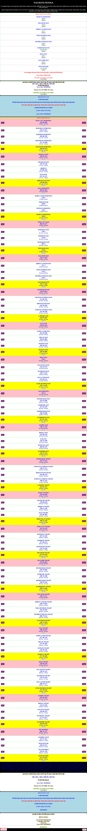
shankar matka (10, 762)
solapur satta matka (63, 767)
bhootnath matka (53, 763)
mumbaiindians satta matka (6, 768)
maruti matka (54, 762)
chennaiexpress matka (45, 763)
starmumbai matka (18, 764)
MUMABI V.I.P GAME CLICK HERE (43, 78)
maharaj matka (60, 762)
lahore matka (67, 763)
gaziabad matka (31, 763)
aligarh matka (25, 764)
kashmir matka (82, 764)
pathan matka (48, 762)
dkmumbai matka (3, 765)
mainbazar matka (17, 765)
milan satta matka (70, 768)
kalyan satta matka (13, 770)
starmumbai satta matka (25, 769)
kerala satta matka (39, 765)
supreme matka (38, 764)
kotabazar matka (32, 765)
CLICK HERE (43, 79)
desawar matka (79, 762)
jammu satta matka (77, 769)
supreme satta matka (51, 769)
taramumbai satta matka (81, 767)
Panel (84, 122)
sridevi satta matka (55, 765)
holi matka (78, 763)
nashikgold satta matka (48, 770)
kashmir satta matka (30, 770)
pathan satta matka (14, 767)
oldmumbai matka (25, 765)
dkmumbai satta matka (38, 770)
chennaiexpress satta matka (34, 768)
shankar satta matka (47, 765)
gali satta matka (77, 765)
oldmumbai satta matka (66, 770)
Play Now (43, 125)
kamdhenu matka (52, 764)
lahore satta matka (63, 768)
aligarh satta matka (34, 769)
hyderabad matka (31, 764)
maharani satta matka (46, 767)
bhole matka (64, 764)
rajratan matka (84, 763)
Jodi (3, 122)
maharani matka (73, 762)
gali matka (32, 762)
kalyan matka (69, 764)
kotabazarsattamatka (75, 770)
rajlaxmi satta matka (16, 769)
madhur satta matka (38, 767)
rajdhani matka (5, 764)
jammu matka (59, 764)
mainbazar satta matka (57, 770)
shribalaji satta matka (70, 765)
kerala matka (3, 762)
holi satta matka (78, 768)
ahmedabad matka (45, 764)
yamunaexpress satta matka (54, 768)
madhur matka (66, 762)
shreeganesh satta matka (71, 767)
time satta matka (6, 767)
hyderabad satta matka (42, 769)
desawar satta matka (55, 767)
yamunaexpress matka (61, 763)
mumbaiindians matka (23, 763)
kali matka (21, 762)
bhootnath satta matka (44, 768)
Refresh (43, 20)
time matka (43, 762)
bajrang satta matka (22, 770)
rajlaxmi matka (11, 764)
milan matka (73, 763)
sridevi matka (15, 762)
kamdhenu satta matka (69, 769)
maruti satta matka (21, 767)
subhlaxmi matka (37, 762)
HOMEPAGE (43, 827)
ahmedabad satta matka (60, 769)
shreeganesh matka (6, 763)
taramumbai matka (14, 763)
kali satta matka (62, 765)
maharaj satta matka (30, 767)
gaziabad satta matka (16, 768)
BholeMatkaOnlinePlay (3, 829)
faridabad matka (37, 763)
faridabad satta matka (24, 768)
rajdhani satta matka (8, 769)
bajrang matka (75, 764)
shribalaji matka (26, 762)
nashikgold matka (10, 765)
